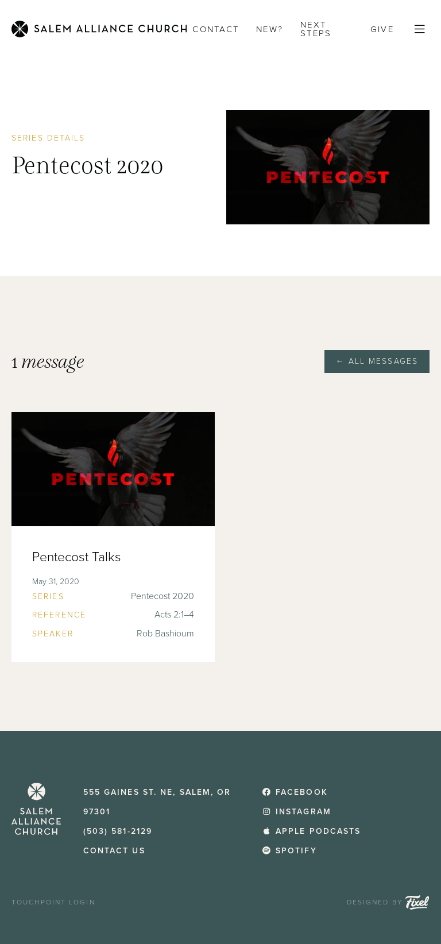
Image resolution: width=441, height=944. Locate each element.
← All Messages (377, 361)
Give (382, 29)
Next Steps (315, 29)
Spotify (289, 851)
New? (269, 29)
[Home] (99, 29)
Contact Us (114, 851)
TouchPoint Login (53, 902)
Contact (215, 29)
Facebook (294, 792)
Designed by (388, 902)
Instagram (296, 812)
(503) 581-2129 (117, 831)
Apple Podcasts (311, 831)
